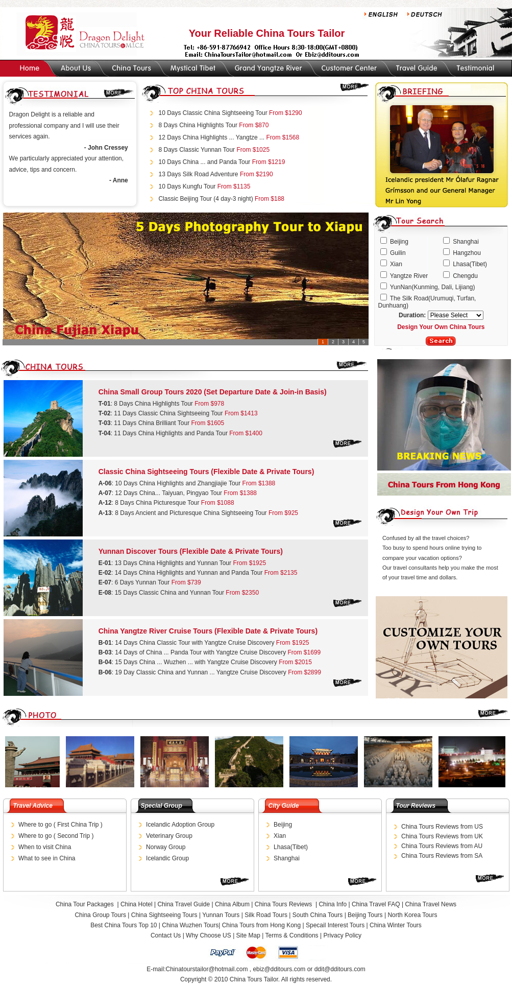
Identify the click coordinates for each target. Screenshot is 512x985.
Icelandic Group (167, 858)
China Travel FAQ (376, 904)
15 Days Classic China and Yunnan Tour (170, 592)
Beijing (283, 824)
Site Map (248, 935)
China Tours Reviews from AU (441, 846)
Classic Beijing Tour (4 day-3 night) (206, 198)
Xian (280, 835)
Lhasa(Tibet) (291, 847)
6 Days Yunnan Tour (143, 582)
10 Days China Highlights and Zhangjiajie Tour (177, 483)
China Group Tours (101, 915)
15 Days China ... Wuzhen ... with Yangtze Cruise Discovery (197, 662)
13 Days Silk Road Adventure (198, 174)
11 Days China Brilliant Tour (151, 423)
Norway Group (165, 847)
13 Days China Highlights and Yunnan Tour (173, 563)
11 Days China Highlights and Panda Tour (171, 433)
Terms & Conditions (292, 935)
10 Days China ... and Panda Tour (205, 162)
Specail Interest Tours (335, 925)
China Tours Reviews (284, 904)
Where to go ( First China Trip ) (60, 824)
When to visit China (44, 847)
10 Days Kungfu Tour (186, 186)
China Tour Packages (85, 904)
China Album (232, 904)
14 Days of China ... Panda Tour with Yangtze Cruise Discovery (201, 652)
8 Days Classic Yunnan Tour (196, 149)
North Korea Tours (412, 915)
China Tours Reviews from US (442, 826)
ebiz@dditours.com (279, 969)
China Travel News (430, 904)
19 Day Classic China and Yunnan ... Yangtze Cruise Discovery (201, 672)
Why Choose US (208, 935)
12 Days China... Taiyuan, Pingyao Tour (168, 493)
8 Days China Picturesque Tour (158, 502)
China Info (333, 904)
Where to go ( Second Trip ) (55, 835)
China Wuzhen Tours (190, 925)
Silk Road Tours (266, 915)
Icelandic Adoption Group (180, 824)
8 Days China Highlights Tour (197, 125)
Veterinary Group (169, 835)
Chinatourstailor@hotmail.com (206, 969)
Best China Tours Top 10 (124, 925)
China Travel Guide (183, 904)
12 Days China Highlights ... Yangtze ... (211, 137)
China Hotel (136, 904)
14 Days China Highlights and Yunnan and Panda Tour (189, 572)
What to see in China (46, 858)
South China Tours (317, 915)
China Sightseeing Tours (164, 915)
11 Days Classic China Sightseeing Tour (168, 413)
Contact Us (166, 935)
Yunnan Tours (220, 915)
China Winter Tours (396, 925)
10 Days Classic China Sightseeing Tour (213, 112)
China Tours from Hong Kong (262, 925)
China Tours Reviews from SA (441, 855)
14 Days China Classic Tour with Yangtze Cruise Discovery (194, 642)
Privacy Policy (342, 935)
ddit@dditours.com (339, 969)
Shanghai (287, 858)
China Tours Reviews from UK (442, 836)
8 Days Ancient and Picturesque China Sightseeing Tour (190, 513)
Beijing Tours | (367, 915)
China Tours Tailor (254, 979)
